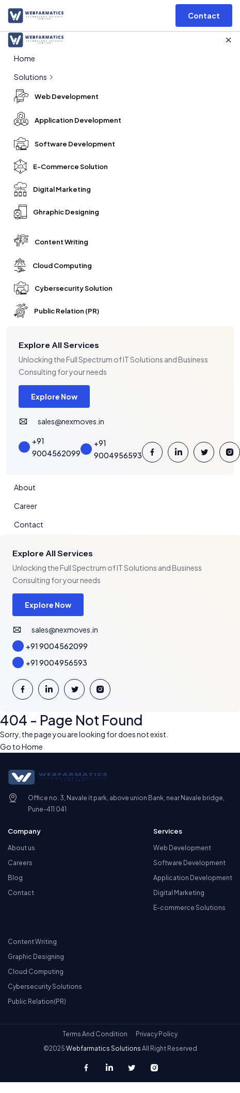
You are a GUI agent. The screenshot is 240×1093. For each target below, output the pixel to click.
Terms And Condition (94, 1034)
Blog (15, 878)
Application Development (192, 878)
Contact (28, 524)
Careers (20, 863)
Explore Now (54, 396)
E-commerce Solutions (189, 908)
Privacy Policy (157, 1034)
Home (24, 58)
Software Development (189, 863)
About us (21, 848)
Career (25, 505)
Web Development (182, 848)
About (25, 487)
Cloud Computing (35, 971)
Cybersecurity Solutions (45, 986)
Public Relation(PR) (37, 1001)
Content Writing (32, 942)
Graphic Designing (36, 956)
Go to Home (21, 746)
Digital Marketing (178, 893)
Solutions (34, 76)
